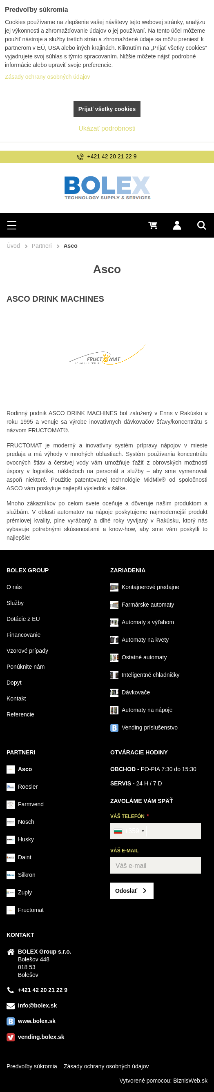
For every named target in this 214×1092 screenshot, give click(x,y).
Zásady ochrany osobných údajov (106, 1066)
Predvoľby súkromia (32, 1066)
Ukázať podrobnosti (106, 128)
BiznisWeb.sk (190, 1080)
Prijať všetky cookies (107, 109)
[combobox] (129, 831)
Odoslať (126, 890)
